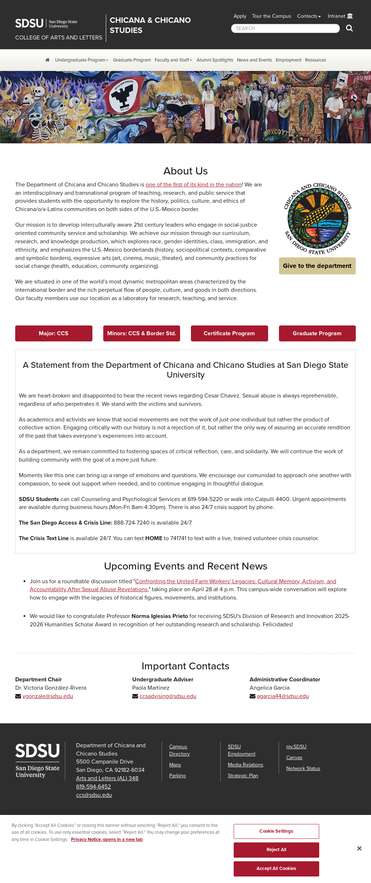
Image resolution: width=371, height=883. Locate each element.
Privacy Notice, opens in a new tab (107, 845)
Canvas (294, 757)
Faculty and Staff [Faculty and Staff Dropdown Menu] (172, 60)
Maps (175, 765)
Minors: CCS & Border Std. (141, 333)
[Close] (359, 854)
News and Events (254, 60)
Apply (240, 16)
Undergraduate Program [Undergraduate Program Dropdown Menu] (80, 60)
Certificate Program (229, 333)
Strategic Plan (243, 776)
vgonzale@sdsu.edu (47, 696)
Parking (177, 776)
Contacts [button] (307, 16)
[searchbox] (285, 28)
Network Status (303, 768)
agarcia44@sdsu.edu (283, 696)
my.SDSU (296, 747)
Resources (315, 60)
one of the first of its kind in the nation (194, 184)
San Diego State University (51, 23)
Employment (288, 60)
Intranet (336, 16)
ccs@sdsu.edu (94, 795)
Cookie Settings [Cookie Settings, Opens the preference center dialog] (276, 837)
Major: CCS (53, 333)
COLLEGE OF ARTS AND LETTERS (58, 37)
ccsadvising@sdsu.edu (167, 696)
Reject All (276, 855)
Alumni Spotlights (215, 60)
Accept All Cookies (276, 874)
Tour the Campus (271, 16)
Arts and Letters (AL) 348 (107, 778)
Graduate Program (132, 60)
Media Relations (245, 765)
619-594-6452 (93, 786)
